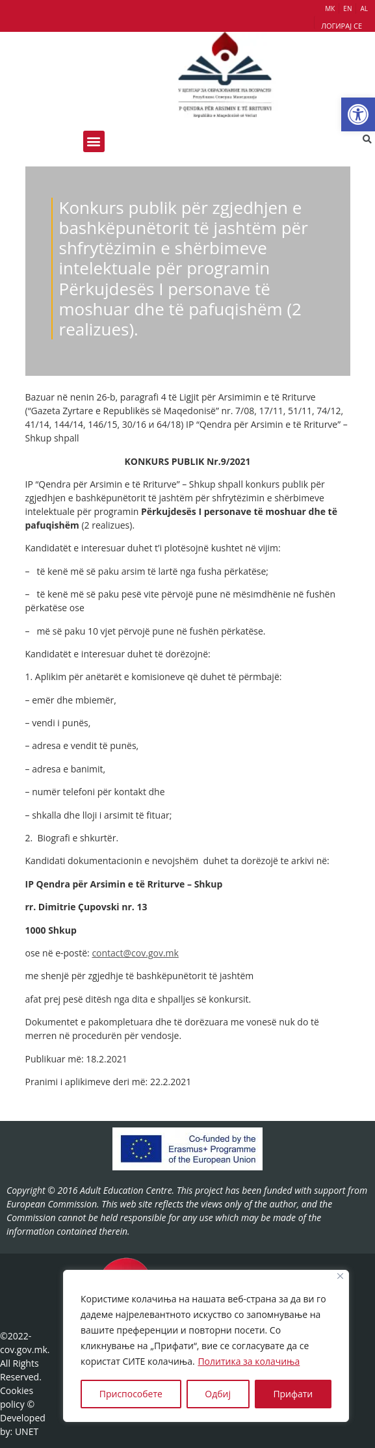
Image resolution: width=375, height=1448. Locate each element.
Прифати (293, 1394)
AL (364, 8)
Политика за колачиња (249, 1361)
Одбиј (218, 1394)
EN (347, 8)
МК (330, 8)
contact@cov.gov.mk (135, 953)
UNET (26, 1431)
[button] (358, 114)
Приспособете (130, 1394)
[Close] (340, 1276)
